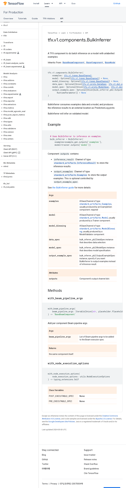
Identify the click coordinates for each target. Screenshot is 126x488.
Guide (35, 18)
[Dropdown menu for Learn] (53, 3)
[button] (18, 25)
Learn (63, 33)
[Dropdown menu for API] (65, 3)
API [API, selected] (61, 18)
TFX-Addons (49, 18)
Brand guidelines (91, 468)
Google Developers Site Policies (61, 421)
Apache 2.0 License (104, 419)
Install (36, 3)
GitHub (116, 3)
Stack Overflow (91, 464)
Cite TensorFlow (91, 473)
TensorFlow (52, 33)
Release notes (90, 459)
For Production (13, 12)
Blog (44, 455)
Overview (8, 18)
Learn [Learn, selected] (47, 3)
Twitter (45, 464)
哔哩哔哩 (46, 468)
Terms (45, 484)
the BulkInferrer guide (63, 187)
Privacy (53, 484)
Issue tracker (90, 455)
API (60, 3)
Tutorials (22, 18)
